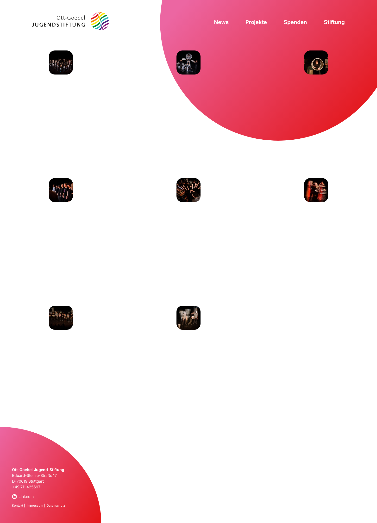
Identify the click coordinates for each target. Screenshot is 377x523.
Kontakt (17, 505)
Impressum (35, 505)
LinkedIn (26, 496)
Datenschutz (56, 505)
